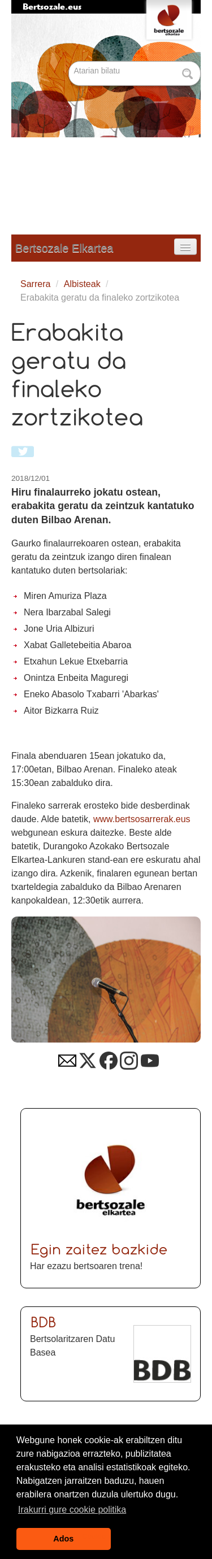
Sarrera (35, 284)
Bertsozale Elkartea (64, 248)
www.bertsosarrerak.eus (142, 819)
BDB (44, 1324)
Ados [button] (63, 1538)
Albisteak (82, 284)
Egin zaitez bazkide (99, 1251)
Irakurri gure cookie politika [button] (72, 1509)
